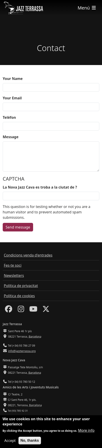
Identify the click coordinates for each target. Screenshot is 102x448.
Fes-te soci (12, 265)
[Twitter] (45, 310)
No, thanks (29, 441)
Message (10, 136)
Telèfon (9, 117)
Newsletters (14, 275)
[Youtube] (33, 310)
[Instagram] (20, 310)
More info (86, 431)
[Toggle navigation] (87, 8)
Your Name (13, 78)
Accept (10, 441)
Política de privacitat (21, 285)
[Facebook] (8, 310)
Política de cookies (19, 295)
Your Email (12, 98)
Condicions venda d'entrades (28, 255)
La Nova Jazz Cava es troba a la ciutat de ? (40, 187)
